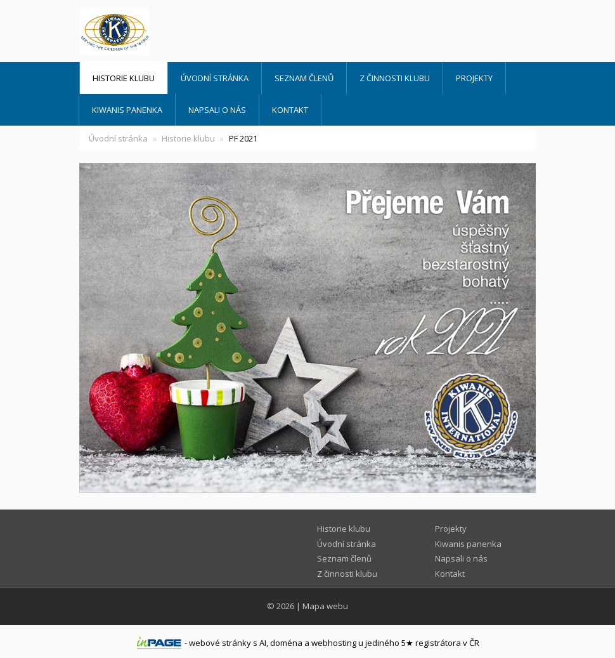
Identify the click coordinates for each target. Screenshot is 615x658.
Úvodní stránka (215, 78)
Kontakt (290, 109)
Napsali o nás (217, 109)
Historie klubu (124, 78)
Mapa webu (325, 606)
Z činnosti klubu (394, 78)
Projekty (474, 78)
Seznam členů (304, 78)
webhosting (333, 642)
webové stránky (220, 642)
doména (286, 642)
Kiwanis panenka (127, 109)
